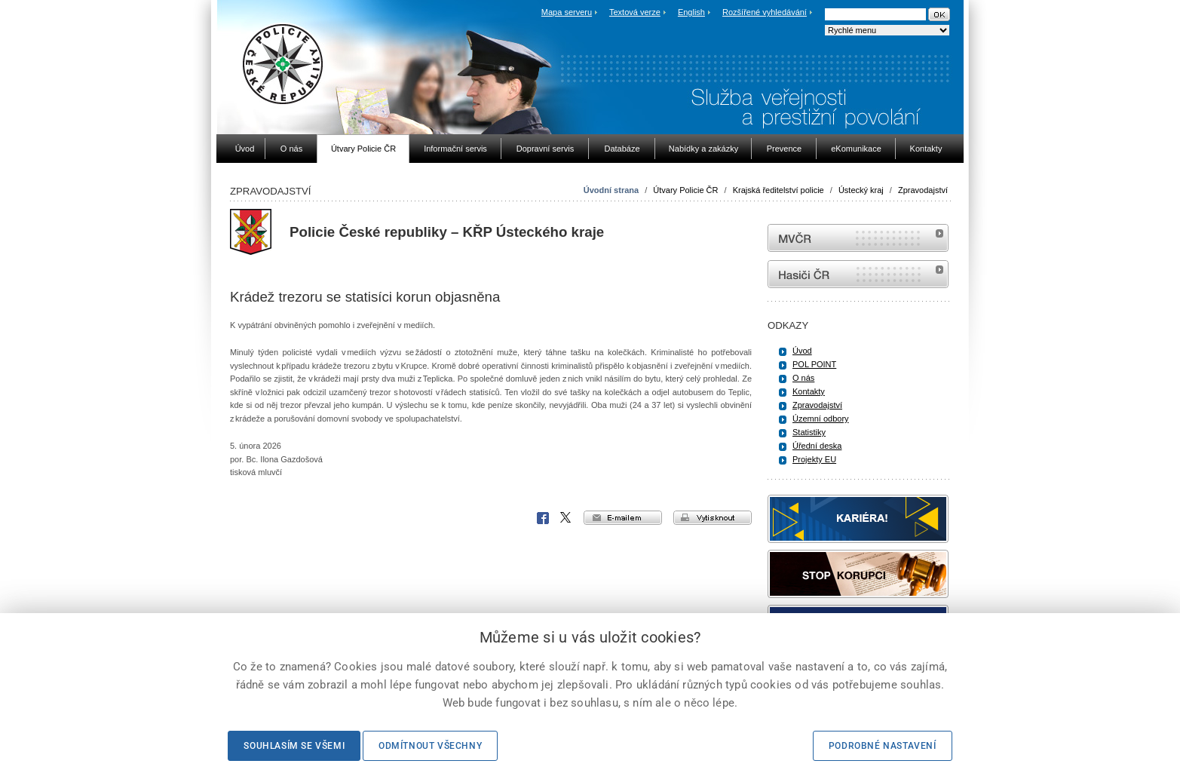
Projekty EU (814, 459)
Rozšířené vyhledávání (764, 12)
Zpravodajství (923, 190)
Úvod (802, 350)
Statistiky (809, 432)
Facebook (543, 518)
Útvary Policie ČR (685, 190)
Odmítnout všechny (430, 746)
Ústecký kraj (861, 190)
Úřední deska (816, 445)
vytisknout (712, 518)
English (691, 12)
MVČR (858, 238)
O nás (803, 377)
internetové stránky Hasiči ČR (858, 274)
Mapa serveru (566, 12)
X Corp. (566, 518)
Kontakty (808, 391)
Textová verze (634, 12)
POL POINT (814, 364)
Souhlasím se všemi (294, 746)
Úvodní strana (611, 190)
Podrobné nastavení (882, 746)
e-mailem (623, 518)
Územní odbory (820, 418)
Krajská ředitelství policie (778, 190)
